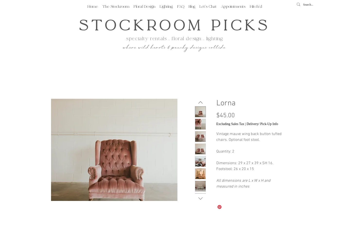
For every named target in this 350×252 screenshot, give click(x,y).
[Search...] (309, 5)
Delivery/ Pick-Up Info (262, 124)
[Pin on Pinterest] (219, 207)
